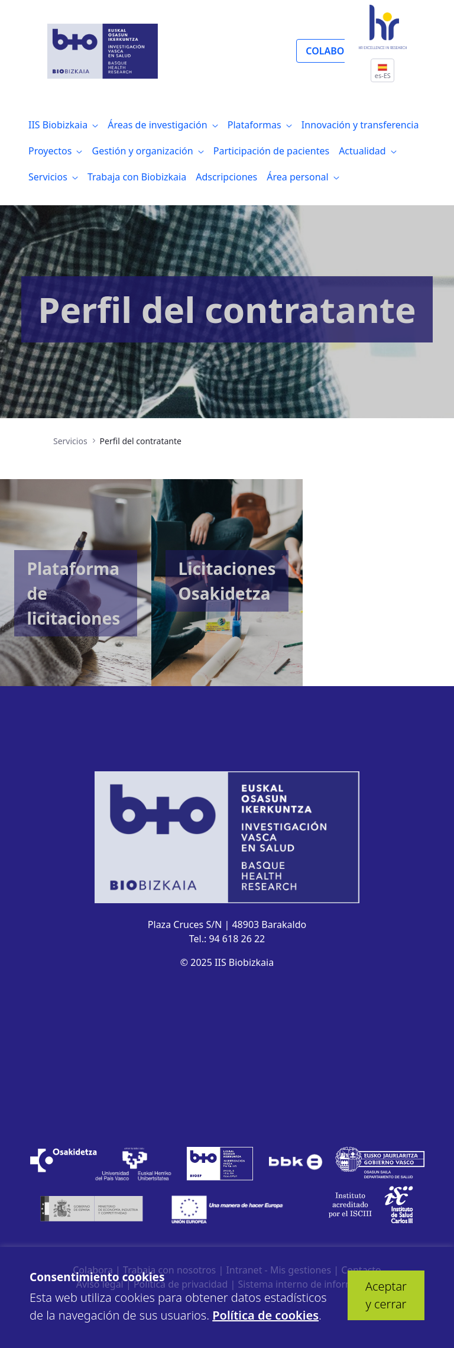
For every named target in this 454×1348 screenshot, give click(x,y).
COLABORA (331, 50)
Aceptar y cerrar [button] (386, 1295)
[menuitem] (63, 125)
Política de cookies (265, 1315)
